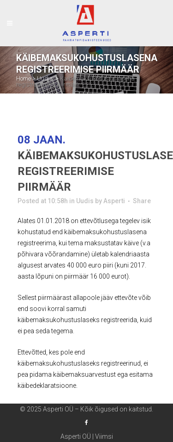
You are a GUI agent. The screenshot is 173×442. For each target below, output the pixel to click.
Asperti (114, 201)
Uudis (45, 78)
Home (23, 78)
